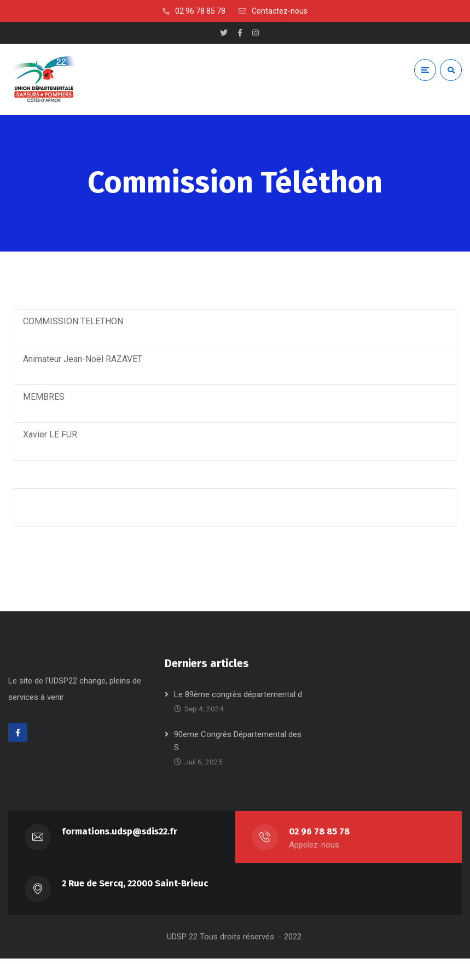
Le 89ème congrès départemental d (238, 700)
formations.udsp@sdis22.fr (120, 837)
